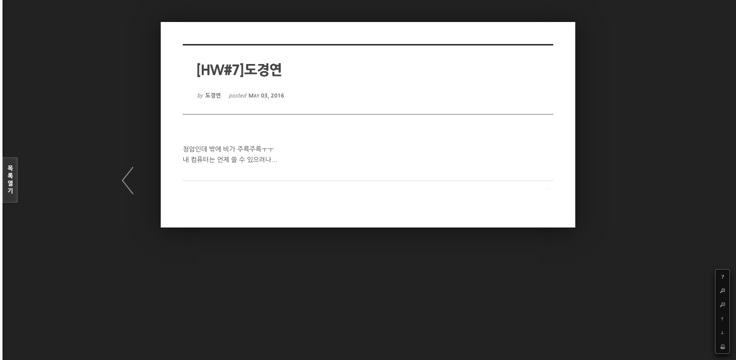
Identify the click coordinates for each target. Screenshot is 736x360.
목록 (10, 180)
